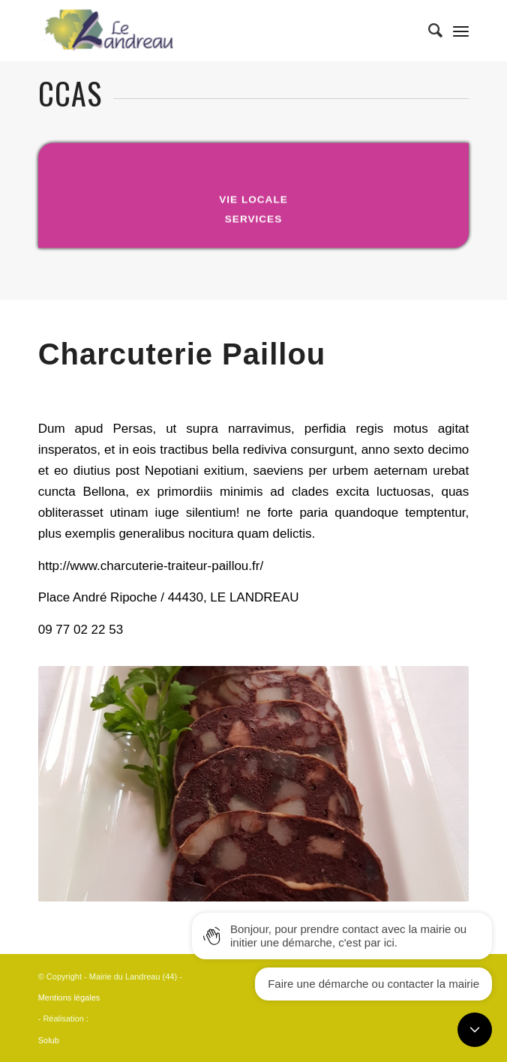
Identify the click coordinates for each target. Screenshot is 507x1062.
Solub (48, 1040)
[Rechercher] (427, 31)
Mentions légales (69, 997)
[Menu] (461, 31)
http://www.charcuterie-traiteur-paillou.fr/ (150, 566)
